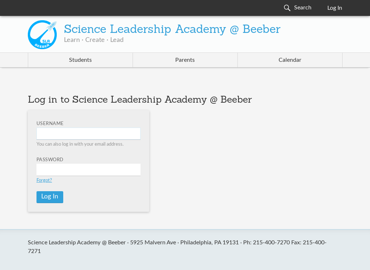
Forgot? (44, 180)
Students (80, 60)
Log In (334, 8)
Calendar (290, 60)
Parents (185, 60)
